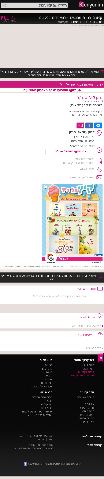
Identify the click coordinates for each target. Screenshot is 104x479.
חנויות (87, 17)
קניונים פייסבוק (33, 463)
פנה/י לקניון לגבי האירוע (81, 177)
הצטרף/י (6, 20)
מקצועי (63, 22)
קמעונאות (37, 448)
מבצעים (75, 17)
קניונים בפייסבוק (85, 397)
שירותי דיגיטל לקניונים (82, 375)
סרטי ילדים (46, 408)
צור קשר (89, 404)
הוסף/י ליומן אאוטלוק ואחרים (78, 163)
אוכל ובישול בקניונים (41, 386)
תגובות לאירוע (87, 289)
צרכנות (48, 379)
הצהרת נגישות (86, 414)
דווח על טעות (87, 407)
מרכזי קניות (46, 368)
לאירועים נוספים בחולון (82, 141)
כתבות (86, 22)
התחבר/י (13, 20)
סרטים (49, 401)
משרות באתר (87, 422)
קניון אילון (40, 439)
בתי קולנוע (46, 404)
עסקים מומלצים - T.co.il (39, 415)
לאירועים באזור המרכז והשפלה (84, 325)
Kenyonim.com (52, 463)
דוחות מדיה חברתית (41, 397)
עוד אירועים (87, 316)
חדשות (97, 22)
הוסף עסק (88, 368)
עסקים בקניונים (45, 445)
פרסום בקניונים (86, 372)
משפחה (75, 22)
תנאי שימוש (88, 411)
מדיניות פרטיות (86, 418)
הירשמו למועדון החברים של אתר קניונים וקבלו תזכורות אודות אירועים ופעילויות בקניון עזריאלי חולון (52, 277)
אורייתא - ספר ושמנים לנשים (37, 411)
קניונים (97, 17)
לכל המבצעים (93, 348)
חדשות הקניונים (22, 448)
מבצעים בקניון (86, 335)
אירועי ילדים (60, 17)
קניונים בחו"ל (45, 383)
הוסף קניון (88, 365)
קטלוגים (45, 17)
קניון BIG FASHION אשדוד (40, 436)
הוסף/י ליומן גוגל (84, 159)
